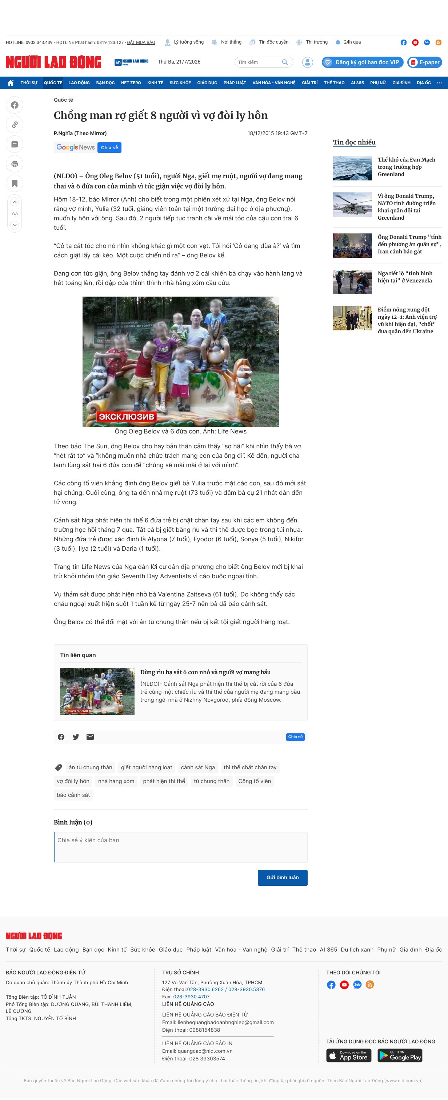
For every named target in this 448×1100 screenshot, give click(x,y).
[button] (14, 201)
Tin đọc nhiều (354, 142)
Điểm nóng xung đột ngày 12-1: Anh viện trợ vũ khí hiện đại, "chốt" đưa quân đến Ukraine (407, 320)
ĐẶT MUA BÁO (141, 42)
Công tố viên (255, 781)
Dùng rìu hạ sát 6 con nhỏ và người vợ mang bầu (205, 672)
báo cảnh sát (73, 794)
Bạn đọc (105, 82)
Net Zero (131, 82)
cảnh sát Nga (198, 767)
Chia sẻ (109, 147)
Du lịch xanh (357, 949)
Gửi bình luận (283, 878)
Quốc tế (53, 82)
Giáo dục (207, 82)
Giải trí (309, 82)
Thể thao (334, 82)
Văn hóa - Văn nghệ (274, 82)
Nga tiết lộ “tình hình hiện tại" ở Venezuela (405, 277)
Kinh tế (156, 82)
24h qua (348, 42)
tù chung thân (211, 781)
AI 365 (357, 82)
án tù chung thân (90, 767)
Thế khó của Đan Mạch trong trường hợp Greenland (406, 167)
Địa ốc (424, 82)
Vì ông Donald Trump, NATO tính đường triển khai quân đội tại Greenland (407, 207)
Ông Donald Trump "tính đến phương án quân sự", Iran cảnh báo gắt (410, 244)
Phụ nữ (378, 82)
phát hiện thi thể (164, 781)
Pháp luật (235, 82)
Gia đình (401, 82)
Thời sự (29, 82)
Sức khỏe (180, 82)
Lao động (79, 82)
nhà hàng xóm (116, 781)
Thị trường (312, 42)
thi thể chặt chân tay (250, 767)
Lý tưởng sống (184, 42)
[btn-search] (285, 62)
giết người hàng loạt (146, 767)
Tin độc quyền (268, 42)
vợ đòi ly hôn (73, 781)
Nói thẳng (226, 42)
